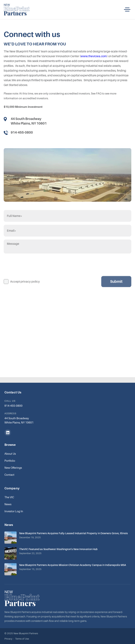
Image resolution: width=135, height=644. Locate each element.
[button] (127, 9)
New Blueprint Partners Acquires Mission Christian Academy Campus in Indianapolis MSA (72, 564)
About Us (10, 453)
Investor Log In (13, 511)
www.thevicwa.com (94, 56)
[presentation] (32, 270)
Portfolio (9, 460)
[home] (17, 10)
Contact (9, 474)
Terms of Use (22, 638)
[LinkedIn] (7, 432)
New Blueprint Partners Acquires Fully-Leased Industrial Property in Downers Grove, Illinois (73, 533)
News (7, 504)
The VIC (9, 497)
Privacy (8, 638)
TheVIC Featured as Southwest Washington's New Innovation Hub (58, 549)
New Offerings (13, 467)
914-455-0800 (13, 405)
